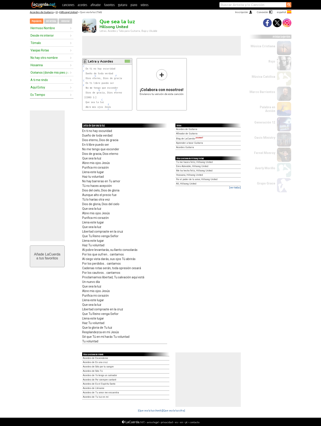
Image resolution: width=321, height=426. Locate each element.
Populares (36, 21)
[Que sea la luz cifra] (174, 410)
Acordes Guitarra (185, 147)
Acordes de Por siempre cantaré (99, 379)
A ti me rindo (39, 80)
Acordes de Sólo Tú (93, 371)
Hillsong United (68, 12)
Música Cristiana (263, 46)
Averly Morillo (265, 168)
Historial (65, 21)
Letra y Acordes (100, 61)
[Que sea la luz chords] (150, 410)
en (181, 422)
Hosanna (37, 65)
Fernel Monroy (264, 153)
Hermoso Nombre (43, 28)
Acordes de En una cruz (95, 362)
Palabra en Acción (267, 109)
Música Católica (263, 76)
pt (186, 422)
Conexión (262, 12)
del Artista (51, 21)
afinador (95, 5)
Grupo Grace (266, 183)
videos (144, 5)
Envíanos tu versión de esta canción (161, 82)
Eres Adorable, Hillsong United (192, 166)
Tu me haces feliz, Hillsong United (194, 162)
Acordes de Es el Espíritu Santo (99, 383)
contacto (194, 422)
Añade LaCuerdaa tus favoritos (47, 256)
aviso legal (153, 422)
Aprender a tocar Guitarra (189, 143)
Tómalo (36, 43)
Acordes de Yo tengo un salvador (100, 375)
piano (134, 5)
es (176, 422)
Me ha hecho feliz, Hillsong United (194, 170)
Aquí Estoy (38, 87)
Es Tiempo (38, 94)
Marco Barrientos (262, 92)
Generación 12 (264, 122)
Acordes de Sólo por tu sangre (98, 366)
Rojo (271, 61)
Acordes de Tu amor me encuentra (101, 392)
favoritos (109, 5)
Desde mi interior (42, 35)
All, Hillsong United (186, 183)
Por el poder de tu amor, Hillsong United (196, 179)
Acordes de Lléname (93, 388)
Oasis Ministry (264, 137)
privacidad (167, 422)
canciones (68, 5)
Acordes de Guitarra (42, 12)
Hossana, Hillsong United (189, 175)
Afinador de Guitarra (186, 133)
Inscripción (241, 12)
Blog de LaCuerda (189, 138)
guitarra (122, 5)
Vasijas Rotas (40, 50)
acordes (82, 5)
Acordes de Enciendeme (95, 358)
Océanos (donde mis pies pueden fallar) (50, 72)
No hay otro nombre (44, 57)
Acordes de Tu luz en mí (96, 397)
